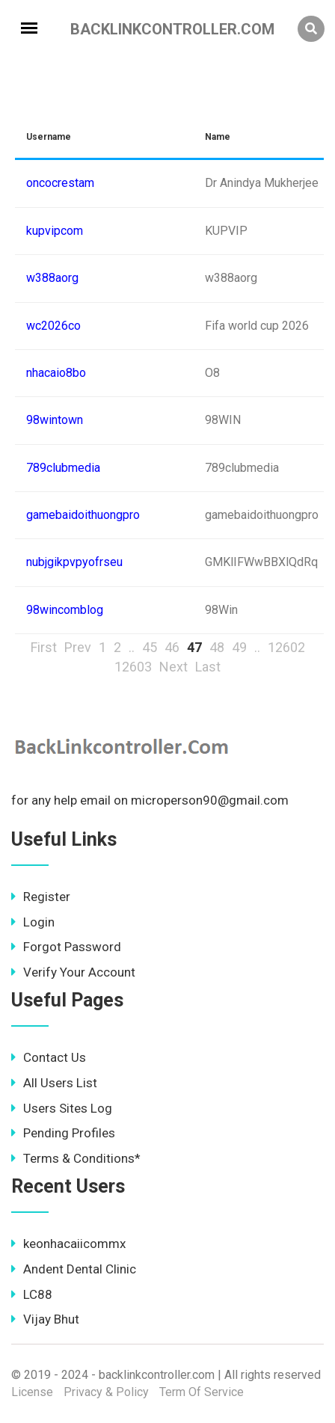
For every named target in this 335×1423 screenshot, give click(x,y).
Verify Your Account (73, 972)
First (44, 647)
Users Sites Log (61, 1108)
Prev (77, 647)
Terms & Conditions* (76, 1158)
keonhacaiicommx (68, 1243)
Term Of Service (201, 1392)
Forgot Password (66, 946)
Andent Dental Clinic (73, 1268)
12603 (133, 666)
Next (173, 666)
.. (132, 647)
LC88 (31, 1294)
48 (216, 647)
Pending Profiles (63, 1132)
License (32, 1392)
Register (40, 896)
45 (149, 647)
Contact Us (48, 1057)
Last (208, 666)
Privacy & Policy (106, 1392)
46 (172, 647)
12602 (286, 647)
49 (239, 647)
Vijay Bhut (45, 1319)
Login (33, 922)
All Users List (54, 1082)
